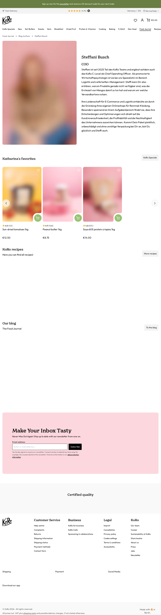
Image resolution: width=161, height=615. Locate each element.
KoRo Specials (150, 157)
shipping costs (29, 613)
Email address (18, 442)
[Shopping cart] (152, 20)
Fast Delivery (9, 11)
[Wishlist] (135, 20)
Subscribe (75, 446)
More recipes (150, 253)
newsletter (64, 4)
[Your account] (142, 20)
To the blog (151, 327)
